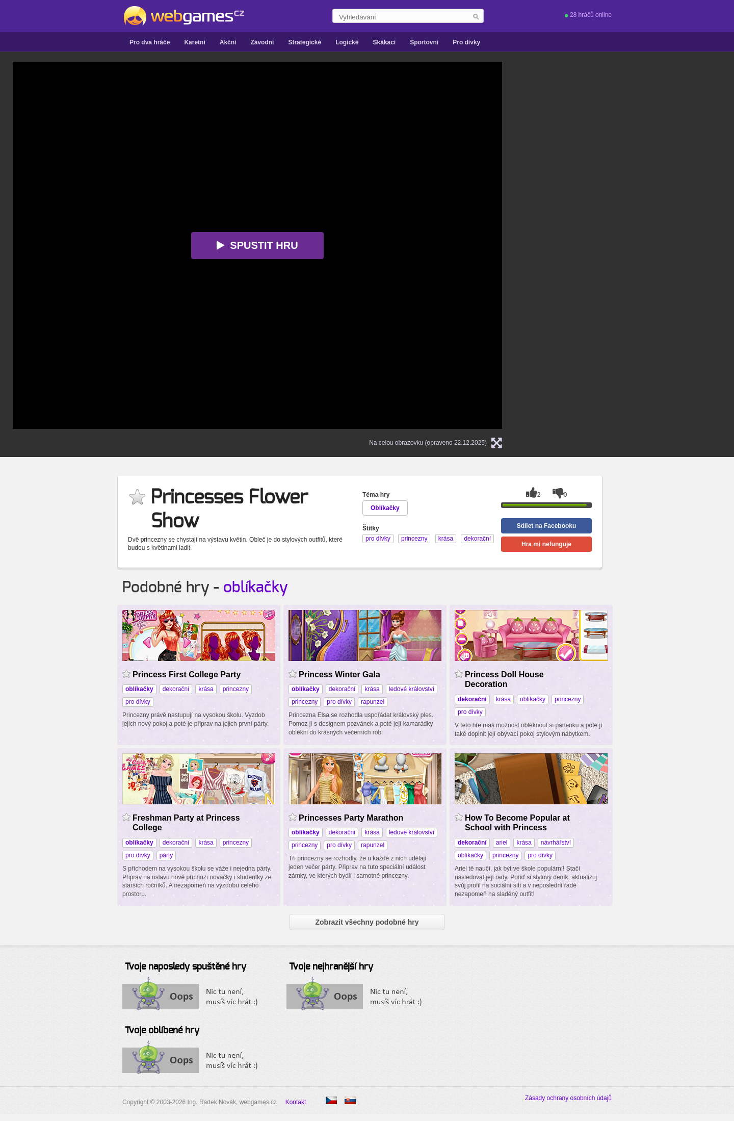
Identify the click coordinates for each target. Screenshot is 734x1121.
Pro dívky (466, 42)
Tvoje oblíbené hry (162, 1030)
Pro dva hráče (149, 42)
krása (205, 689)
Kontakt (295, 1102)
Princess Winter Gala (339, 674)
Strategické (304, 42)
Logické (346, 42)
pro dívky (137, 701)
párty (166, 855)
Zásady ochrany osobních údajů (568, 1098)
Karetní (194, 42)
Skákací (384, 42)
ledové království (411, 689)
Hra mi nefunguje (546, 544)
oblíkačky (255, 587)
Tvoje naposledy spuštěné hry (185, 967)
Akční (228, 42)
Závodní (262, 42)
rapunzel (372, 701)
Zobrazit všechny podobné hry (366, 922)
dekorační (176, 689)
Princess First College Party (187, 674)
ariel (502, 842)
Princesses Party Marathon (351, 817)
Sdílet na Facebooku (546, 525)
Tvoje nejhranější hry (331, 967)
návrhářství (556, 842)
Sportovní (424, 42)
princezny (236, 689)
